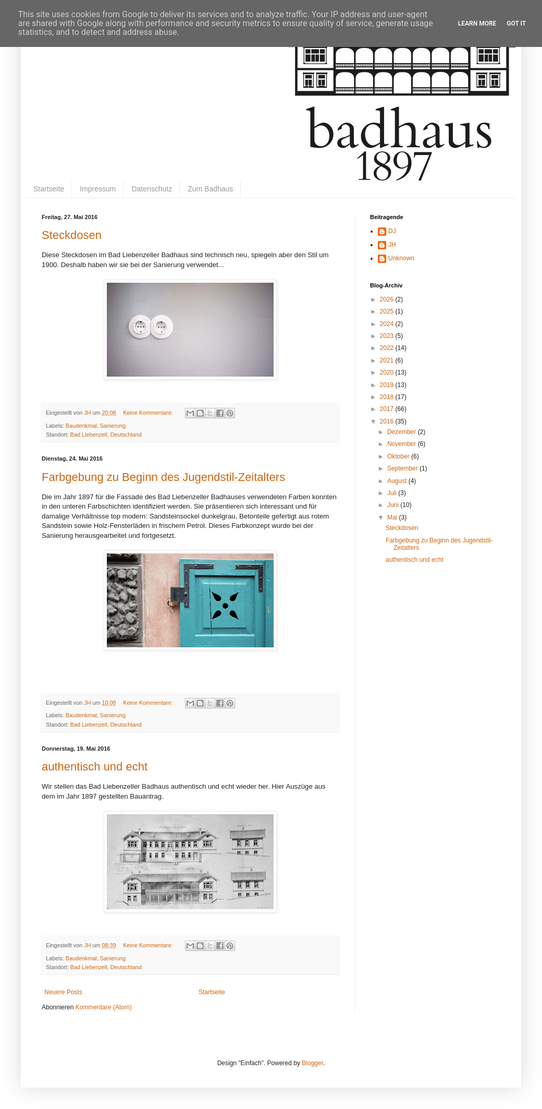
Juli (392, 493)
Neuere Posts (63, 992)
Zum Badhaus (210, 189)
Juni (393, 505)
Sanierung (113, 426)
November (402, 444)
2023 (388, 336)
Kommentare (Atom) (104, 1007)
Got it (516, 23)
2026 (388, 299)
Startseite (48, 189)
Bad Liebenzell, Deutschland (106, 434)
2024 (388, 324)
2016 (388, 421)
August (398, 481)
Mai (393, 517)
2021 (388, 360)
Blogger (312, 1063)
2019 (388, 385)
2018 (388, 397)
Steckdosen (72, 235)
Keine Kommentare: (148, 412)
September (403, 468)
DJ (392, 231)
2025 (388, 311)
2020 (388, 372)
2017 (388, 409)
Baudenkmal (81, 426)
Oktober (399, 456)
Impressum (98, 189)
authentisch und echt (94, 766)
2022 (388, 348)
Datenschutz (151, 189)
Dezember (402, 432)
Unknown (401, 258)
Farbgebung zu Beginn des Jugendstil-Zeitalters (163, 477)
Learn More (477, 23)
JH (392, 244)
